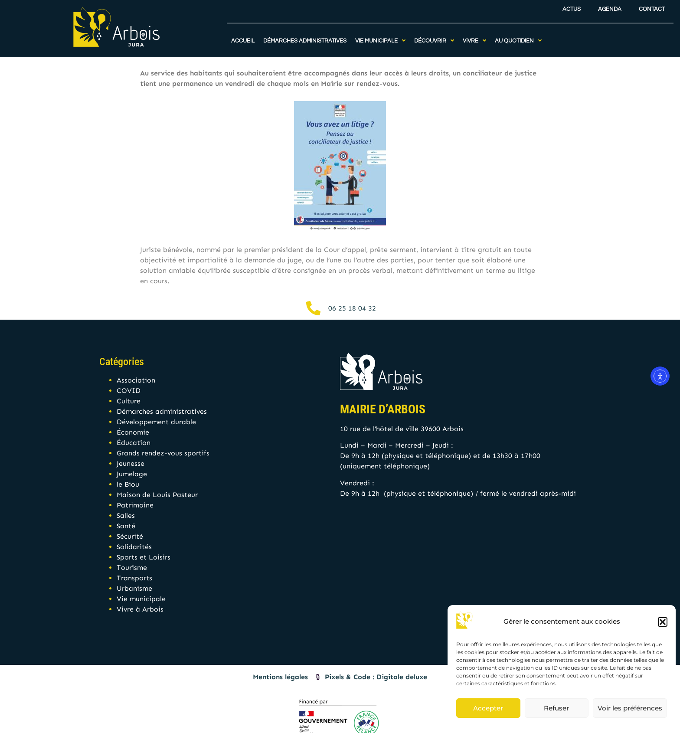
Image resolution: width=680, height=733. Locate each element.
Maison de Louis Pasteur (157, 495)
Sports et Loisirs (143, 557)
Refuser (556, 708)
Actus (571, 6)
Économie (133, 432)
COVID (129, 390)
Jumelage (132, 474)
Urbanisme (134, 588)
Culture (129, 401)
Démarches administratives (162, 411)
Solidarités (134, 547)
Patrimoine (135, 505)
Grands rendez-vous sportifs (163, 453)
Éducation (133, 442)
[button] (662, 622)
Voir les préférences (630, 708)
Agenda (609, 6)
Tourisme (132, 567)
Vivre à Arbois (140, 609)
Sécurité (130, 536)
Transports (134, 578)
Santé (126, 526)
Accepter (488, 708)
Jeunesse (130, 463)
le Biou (128, 484)
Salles (126, 515)
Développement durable (156, 422)
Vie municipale (141, 599)
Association (136, 380)
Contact (652, 6)
